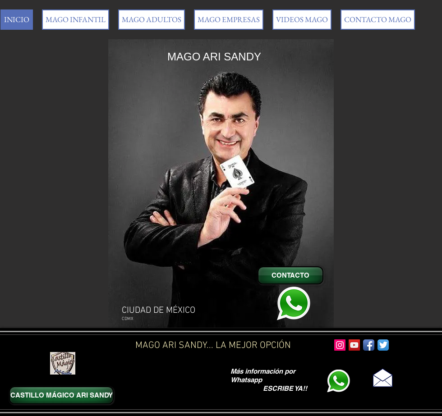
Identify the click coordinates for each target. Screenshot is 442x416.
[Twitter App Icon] (383, 345)
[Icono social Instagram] (339, 345)
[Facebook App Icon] (368, 345)
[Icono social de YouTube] (354, 345)
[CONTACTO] (290, 275)
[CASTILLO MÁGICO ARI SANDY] (61, 395)
